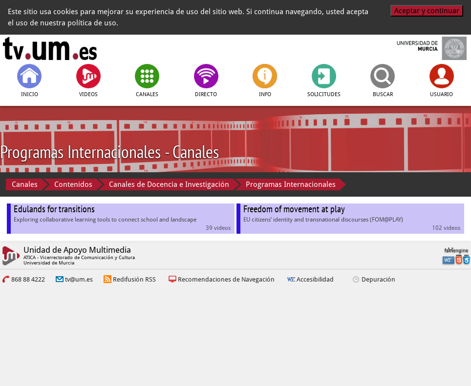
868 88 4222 (28, 279)
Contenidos (73, 184)
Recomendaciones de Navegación (226, 279)
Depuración (378, 279)
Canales (25, 184)
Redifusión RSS (134, 279)
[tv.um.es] (50, 48)
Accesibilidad (315, 279)
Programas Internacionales (291, 184)
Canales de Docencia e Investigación (169, 184)
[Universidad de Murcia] (421, 48)
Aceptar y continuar (426, 10)
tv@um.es (79, 279)
